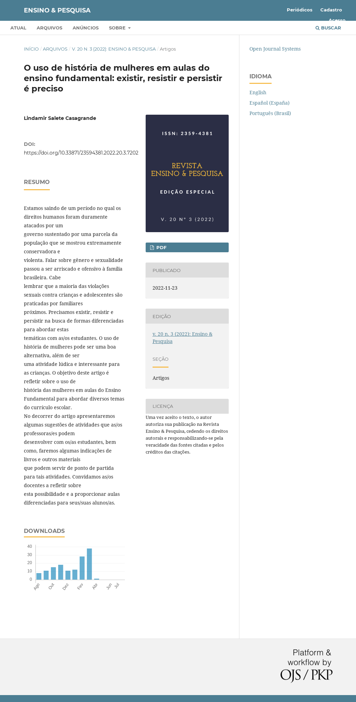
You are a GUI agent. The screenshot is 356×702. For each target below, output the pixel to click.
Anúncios (86, 27)
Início (31, 49)
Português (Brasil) (270, 113)
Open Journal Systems (275, 48)
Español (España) (269, 102)
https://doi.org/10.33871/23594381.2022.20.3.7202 (81, 153)
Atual (18, 27)
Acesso (337, 20)
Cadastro (331, 9)
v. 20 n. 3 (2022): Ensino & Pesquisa (114, 49)
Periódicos (299, 9)
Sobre (118, 27)
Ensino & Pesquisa (57, 10)
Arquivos (49, 27)
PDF (160, 247)
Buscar (328, 27)
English (257, 92)
